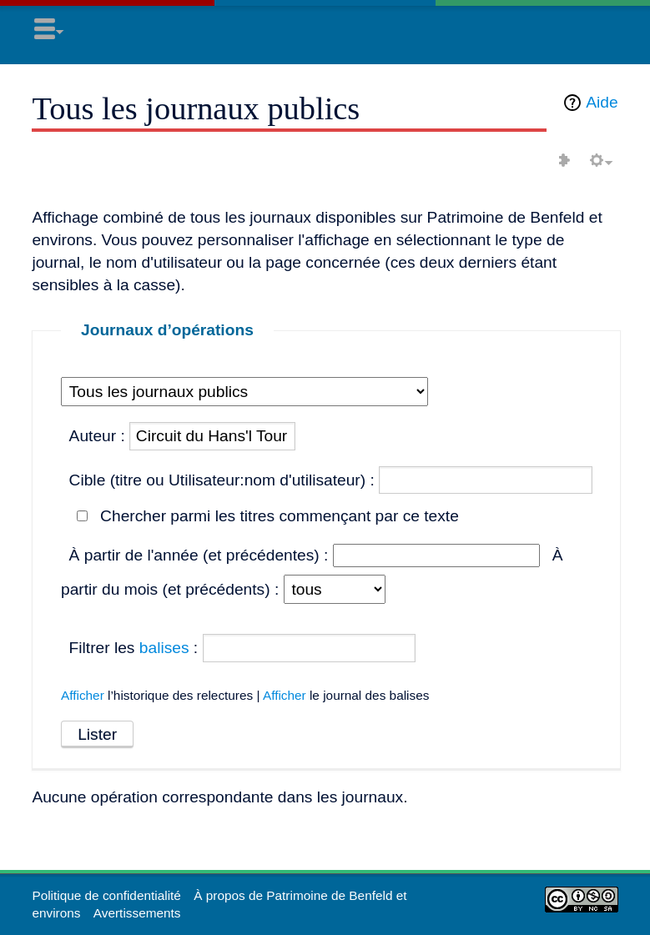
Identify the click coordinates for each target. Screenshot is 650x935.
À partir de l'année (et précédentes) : (199, 555)
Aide (601, 102)
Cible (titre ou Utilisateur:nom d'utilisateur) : (222, 480)
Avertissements (137, 913)
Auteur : (97, 436)
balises (164, 647)
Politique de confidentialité (106, 895)
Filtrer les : (134, 647)
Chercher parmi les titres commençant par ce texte (279, 516)
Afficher (82, 695)
